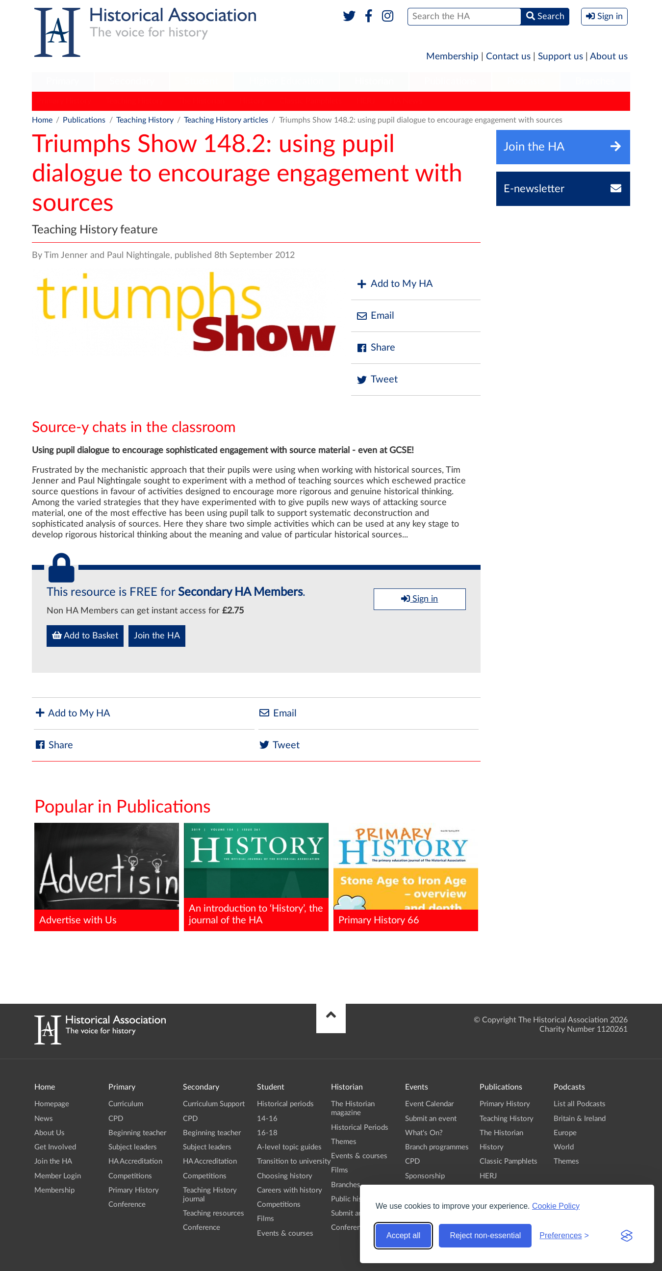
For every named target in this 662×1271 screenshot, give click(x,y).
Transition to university (294, 1161)
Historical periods (285, 1104)
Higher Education (286, 81)
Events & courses (285, 1233)
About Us (49, 1133)
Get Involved (55, 1147)
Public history (353, 1199)
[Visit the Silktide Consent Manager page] (626, 1235)
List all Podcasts (580, 1104)
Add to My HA (394, 284)
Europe (565, 1133)
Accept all (403, 1235)
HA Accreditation (135, 1161)
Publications (450, 81)
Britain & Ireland (580, 1118)
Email (375, 316)
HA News (406, 101)
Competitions (130, 1176)
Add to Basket (85, 635)
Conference (127, 1204)
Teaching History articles (226, 120)
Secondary (131, 81)
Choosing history (284, 1176)
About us (609, 56)
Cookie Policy (556, 1206)
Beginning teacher (137, 1133)
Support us (560, 56)
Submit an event (356, 1213)
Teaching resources (213, 1213)
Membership (452, 56)
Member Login (57, 1176)
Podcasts (526, 81)
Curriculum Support (214, 1104)
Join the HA (157, 636)
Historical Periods (359, 1127)
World (564, 1147)
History (252, 101)
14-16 (267, 1118)
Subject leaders (132, 1147)
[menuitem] (62, 82)
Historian (374, 81)
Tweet (377, 380)
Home (42, 120)
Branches (595, 81)
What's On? (424, 1133)
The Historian (201, 101)
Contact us (508, 56)
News (43, 1118)
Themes (343, 1141)
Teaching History (134, 101)
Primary (62, 81)
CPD (115, 1118)
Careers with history (289, 1190)
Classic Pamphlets (311, 101)
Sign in (419, 599)
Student (201, 81)
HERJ (365, 101)
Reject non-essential (485, 1235)
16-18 (267, 1133)
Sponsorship (425, 1176)
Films (265, 1218)
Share (375, 348)
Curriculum (125, 1104)
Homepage (51, 1104)
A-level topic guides (289, 1147)
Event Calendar (429, 1104)
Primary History (64, 101)
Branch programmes (437, 1147)
